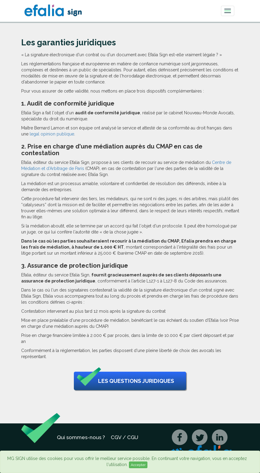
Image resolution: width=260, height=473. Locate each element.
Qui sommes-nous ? (81, 437)
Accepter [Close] (138, 465)
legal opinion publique (52, 134)
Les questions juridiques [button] (125, 381)
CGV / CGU (124, 437)
